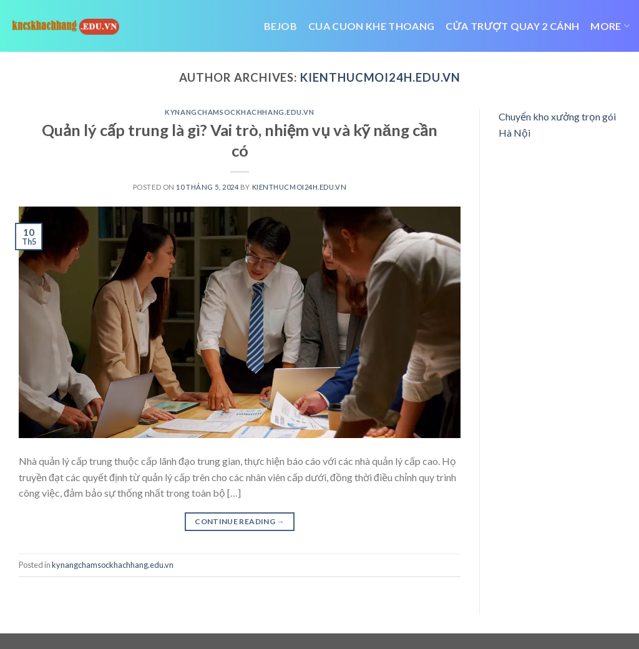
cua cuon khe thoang (371, 26)
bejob (281, 26)
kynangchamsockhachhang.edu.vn (239, 112)
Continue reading (240, 521)
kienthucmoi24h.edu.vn (380, 77)
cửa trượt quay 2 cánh (512, 26)
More (610, 26)
